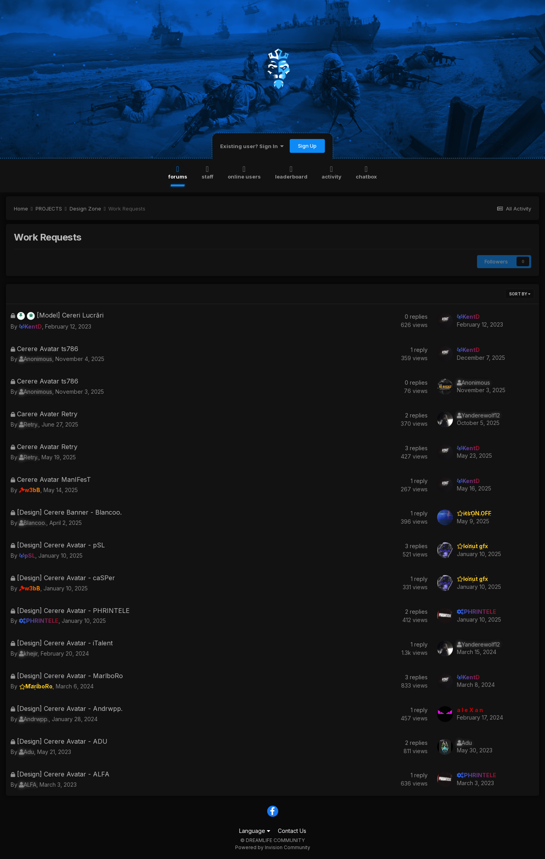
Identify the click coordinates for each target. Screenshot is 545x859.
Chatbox (366, 172)
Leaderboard (291, 172)
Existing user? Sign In (252, 146)
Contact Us (292, 830)
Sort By (519, 293)
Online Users (244, 172)
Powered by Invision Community (272, 847)
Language (254, 830)
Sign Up (307, 146)
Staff (207, 172)
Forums (177, 172)
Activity (331, 172)
